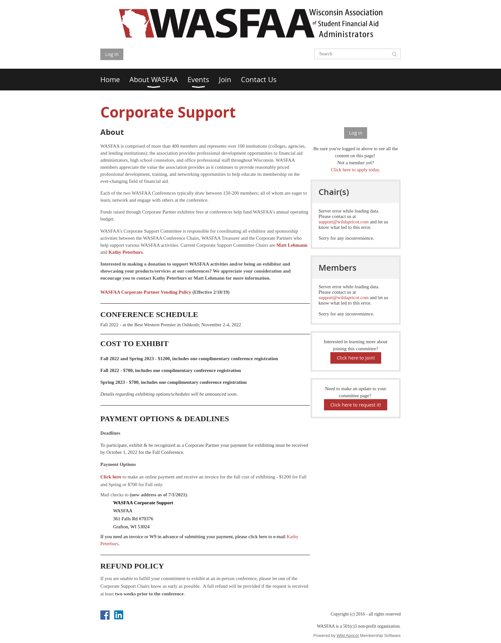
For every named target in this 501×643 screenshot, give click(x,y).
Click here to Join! (356, 357)
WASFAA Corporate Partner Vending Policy (145, 292)
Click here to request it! (355, 404)
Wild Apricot (348, 635)
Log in (112, 54)
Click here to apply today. (355, 169)
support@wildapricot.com (344, 221)
